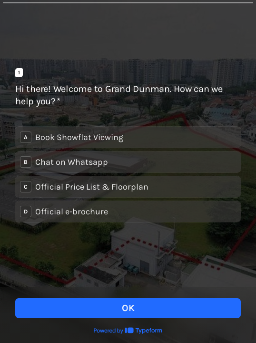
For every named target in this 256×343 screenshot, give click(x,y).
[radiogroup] (128, 174)
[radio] (128, 137)
